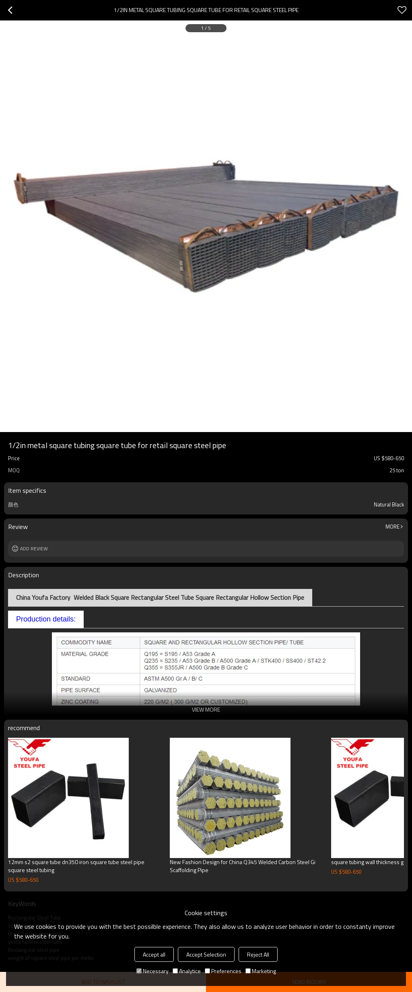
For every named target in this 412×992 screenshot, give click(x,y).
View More (206, 709)
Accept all (154, 954)
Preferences (223, 971)
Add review (34, 548)
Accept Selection (206, 954)
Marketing (260, 971)
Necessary (152, 971)
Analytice (187, 971)
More (392, 527)
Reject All (258, 954)
